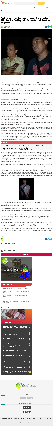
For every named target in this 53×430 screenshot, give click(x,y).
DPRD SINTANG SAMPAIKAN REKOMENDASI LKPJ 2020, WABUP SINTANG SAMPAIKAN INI (11, 296)
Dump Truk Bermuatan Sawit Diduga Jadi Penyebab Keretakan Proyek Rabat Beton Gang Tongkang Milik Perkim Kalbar (11, 372)
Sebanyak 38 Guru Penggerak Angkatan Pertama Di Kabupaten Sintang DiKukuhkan (9, 338)
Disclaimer (48, 426)
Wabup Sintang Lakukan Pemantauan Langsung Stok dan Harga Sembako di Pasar (11, 285)
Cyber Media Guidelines (30, 426)
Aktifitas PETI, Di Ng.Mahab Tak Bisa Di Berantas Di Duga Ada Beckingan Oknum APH (10, 379)
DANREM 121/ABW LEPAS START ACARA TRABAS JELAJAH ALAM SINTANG (10, 281)
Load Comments (26, 255)
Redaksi (30, 427)
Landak (5, 27)
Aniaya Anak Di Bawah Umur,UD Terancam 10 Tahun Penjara (9, 365)
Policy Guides (40, 426)
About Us (10, 426)
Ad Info (22, 426)
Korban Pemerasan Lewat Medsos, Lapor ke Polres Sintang (9, 353)
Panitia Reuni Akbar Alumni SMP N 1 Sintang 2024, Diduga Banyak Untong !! (12, 317)
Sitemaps (4, 426)
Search (31, 6)
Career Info (24, 427)
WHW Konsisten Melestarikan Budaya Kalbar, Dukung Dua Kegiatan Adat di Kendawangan (9, 359)
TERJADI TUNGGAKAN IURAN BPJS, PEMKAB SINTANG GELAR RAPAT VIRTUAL (11, 293)
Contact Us (16, 426)
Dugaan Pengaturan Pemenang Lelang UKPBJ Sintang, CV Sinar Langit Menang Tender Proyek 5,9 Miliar (11, 331)
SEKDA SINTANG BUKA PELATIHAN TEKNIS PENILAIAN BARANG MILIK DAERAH (10, 289)
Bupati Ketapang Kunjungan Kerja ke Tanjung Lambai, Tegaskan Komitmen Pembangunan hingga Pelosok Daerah (27, 149)
